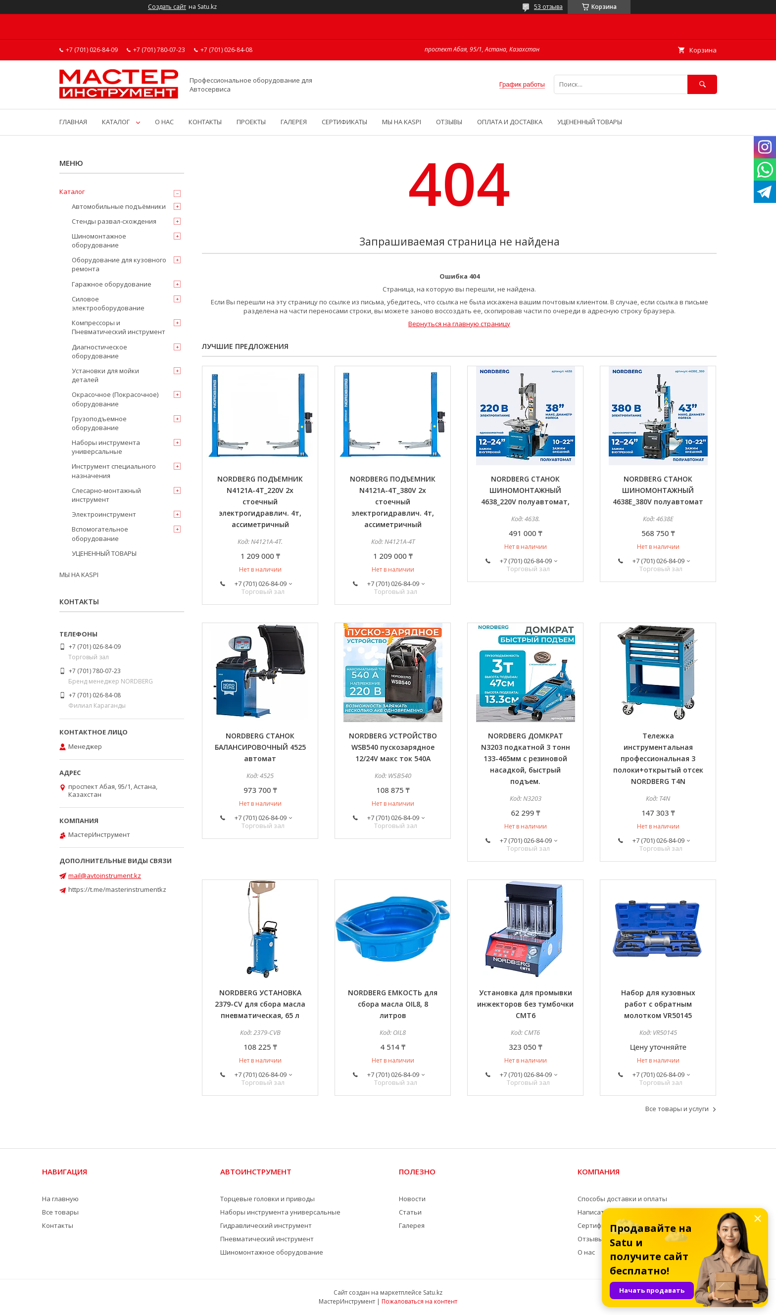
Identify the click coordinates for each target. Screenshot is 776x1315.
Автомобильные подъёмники (119, 206)
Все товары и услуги (677, 1108)
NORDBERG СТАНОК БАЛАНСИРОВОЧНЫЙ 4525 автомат (260, 747)
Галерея (412, 1225)
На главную (60, 1198)
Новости (412, 1198)
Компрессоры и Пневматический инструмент (118, 327)
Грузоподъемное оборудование (99, 423)
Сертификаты (599, 1225)
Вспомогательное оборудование (100, 533)
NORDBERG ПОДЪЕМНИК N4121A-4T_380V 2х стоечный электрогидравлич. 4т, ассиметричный (393, 501)
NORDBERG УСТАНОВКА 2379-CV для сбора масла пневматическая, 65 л (260, 1004)
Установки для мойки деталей (105, 375)
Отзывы (590, 1238)
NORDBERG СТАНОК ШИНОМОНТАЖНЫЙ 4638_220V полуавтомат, (525, 490)
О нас (586, 1252)
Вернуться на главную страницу (459, 323)
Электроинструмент (104, 514)
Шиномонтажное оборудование (99, 240)
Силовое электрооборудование (108, 303)
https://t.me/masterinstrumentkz (117, 889)
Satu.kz (432, 1292)
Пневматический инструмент (267, 1238)
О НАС (164, 121)
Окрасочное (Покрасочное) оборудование (115, 399)
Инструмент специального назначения (114, 471)
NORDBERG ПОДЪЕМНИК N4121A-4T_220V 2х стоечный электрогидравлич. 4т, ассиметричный (260, 501)
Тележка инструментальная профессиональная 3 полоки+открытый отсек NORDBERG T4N (658, 758)
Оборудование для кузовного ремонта (119, 264)
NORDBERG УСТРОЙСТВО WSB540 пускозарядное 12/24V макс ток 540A (393, 747)
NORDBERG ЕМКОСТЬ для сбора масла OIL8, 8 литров (392, 1004)
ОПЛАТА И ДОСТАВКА (509, 121)
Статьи (410, 1212)
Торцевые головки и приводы (267, 1198)
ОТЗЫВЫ (449, 121)
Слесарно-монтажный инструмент (106, 495)
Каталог (72, 191)
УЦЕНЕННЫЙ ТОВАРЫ (589, 121)
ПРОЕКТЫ (251, 121)
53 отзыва (548, 6)
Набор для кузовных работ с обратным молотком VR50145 (658, 1004)
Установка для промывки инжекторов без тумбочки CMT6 (525, 1004)
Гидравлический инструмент (266, 1225)
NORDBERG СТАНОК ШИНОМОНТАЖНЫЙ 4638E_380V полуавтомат (658, 490)
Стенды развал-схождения (114, 221)
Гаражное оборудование (111, 284)
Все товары (60, 1212)
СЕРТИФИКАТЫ (344, 121)
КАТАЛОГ (116, 121)
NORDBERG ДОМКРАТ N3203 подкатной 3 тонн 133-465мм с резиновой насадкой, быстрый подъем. (525, 758)
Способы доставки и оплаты (622, 1198)
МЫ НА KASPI (401, 121)
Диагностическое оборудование (99, 351)
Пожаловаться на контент (419, 1301)
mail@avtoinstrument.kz (104, 875)
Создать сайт (167, 6)
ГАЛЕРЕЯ (294, 121)
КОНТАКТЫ (205, 121)
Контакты (57, 1225)
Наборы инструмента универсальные (106, 447)
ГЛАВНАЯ (73, 121)
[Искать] (702, 84)
